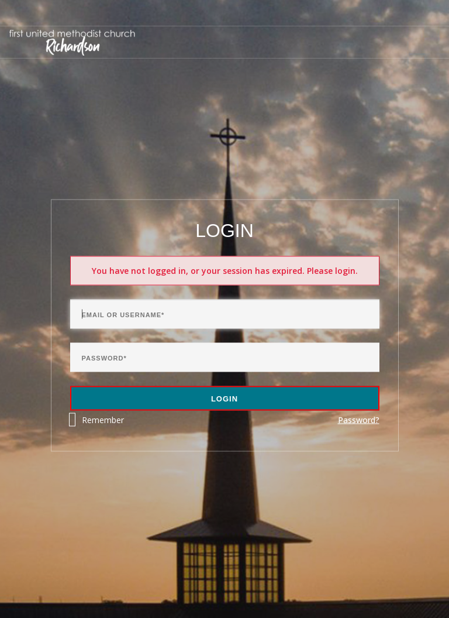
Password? (358, 419)
